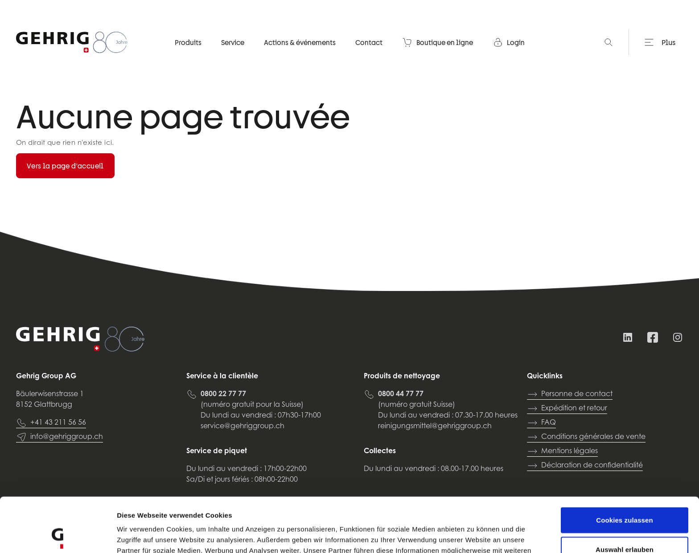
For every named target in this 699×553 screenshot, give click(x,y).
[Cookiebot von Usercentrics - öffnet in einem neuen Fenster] (58, 535)
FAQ (541, 423)
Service (232, 42)
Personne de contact (570, 394)
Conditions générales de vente (586, 437)
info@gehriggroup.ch (59, 437)
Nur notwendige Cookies (624, 524)
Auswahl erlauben (625, 495)
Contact (368, 42)
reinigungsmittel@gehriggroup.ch (435, 426)
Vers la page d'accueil (65, 166)
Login (509, 42)
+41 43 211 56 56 (51, 423)
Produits (188, 42)
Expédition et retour (567, 408)
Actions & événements (300, 42)
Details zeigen (474, 535)
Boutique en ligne (437, 42)
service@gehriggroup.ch (242, 426)
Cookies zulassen (624, 465)
